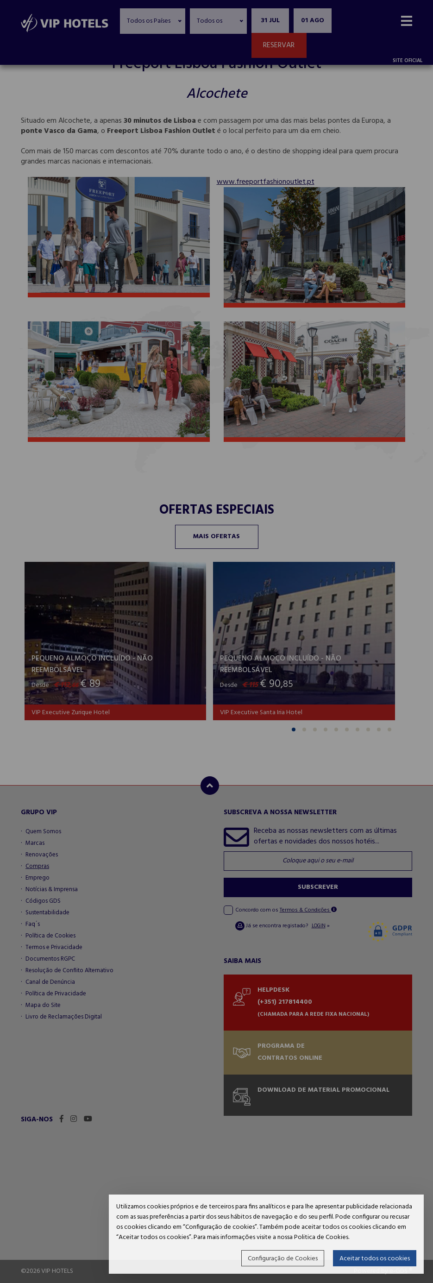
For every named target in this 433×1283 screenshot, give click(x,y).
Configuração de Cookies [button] (283, 1258)
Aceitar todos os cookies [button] (374, 1258)
